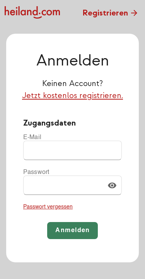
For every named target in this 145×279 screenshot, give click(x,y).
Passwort (36, 172)
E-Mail (32, 137)
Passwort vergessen (48, 207)
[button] (112, 185)
